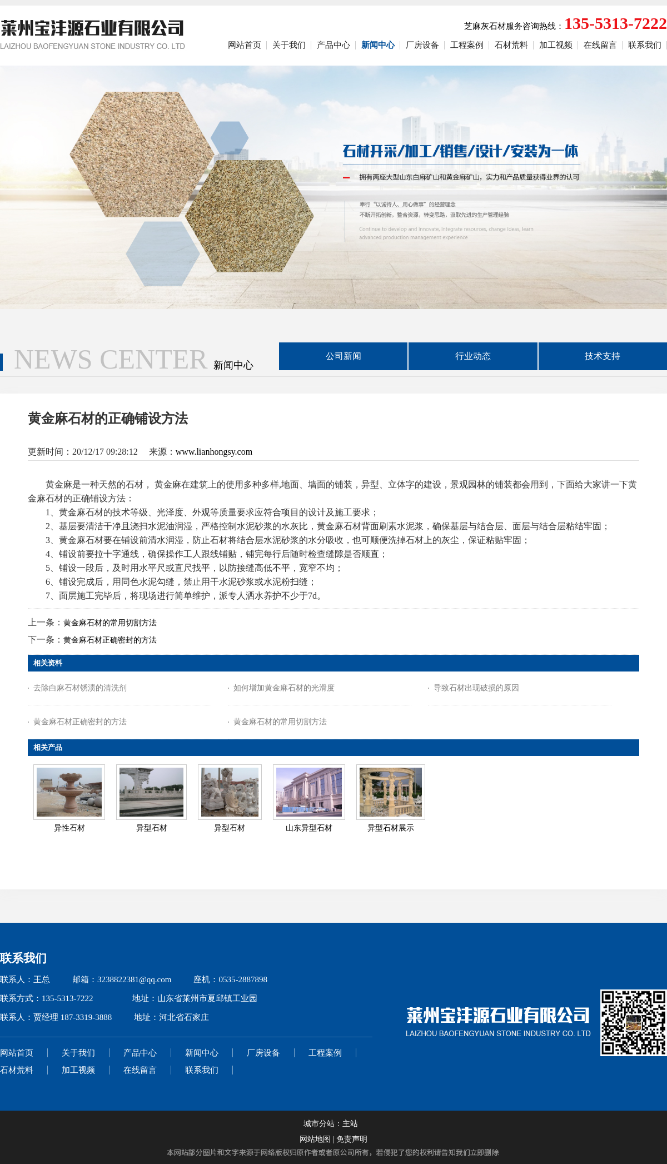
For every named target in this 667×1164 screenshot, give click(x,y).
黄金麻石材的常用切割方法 (110, 623)
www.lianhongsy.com (214, 451)
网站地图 (315, 1139)
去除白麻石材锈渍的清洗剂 (80, 688)
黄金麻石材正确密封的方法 (110, 640)
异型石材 (151, 828)
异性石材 (69, 828)
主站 (350, 1124)
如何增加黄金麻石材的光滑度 (284, 688)
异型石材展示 (390, 828)
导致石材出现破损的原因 (476, 688)
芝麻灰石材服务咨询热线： (565, 26)
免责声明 (351, 1139)
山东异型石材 (309, 828)
